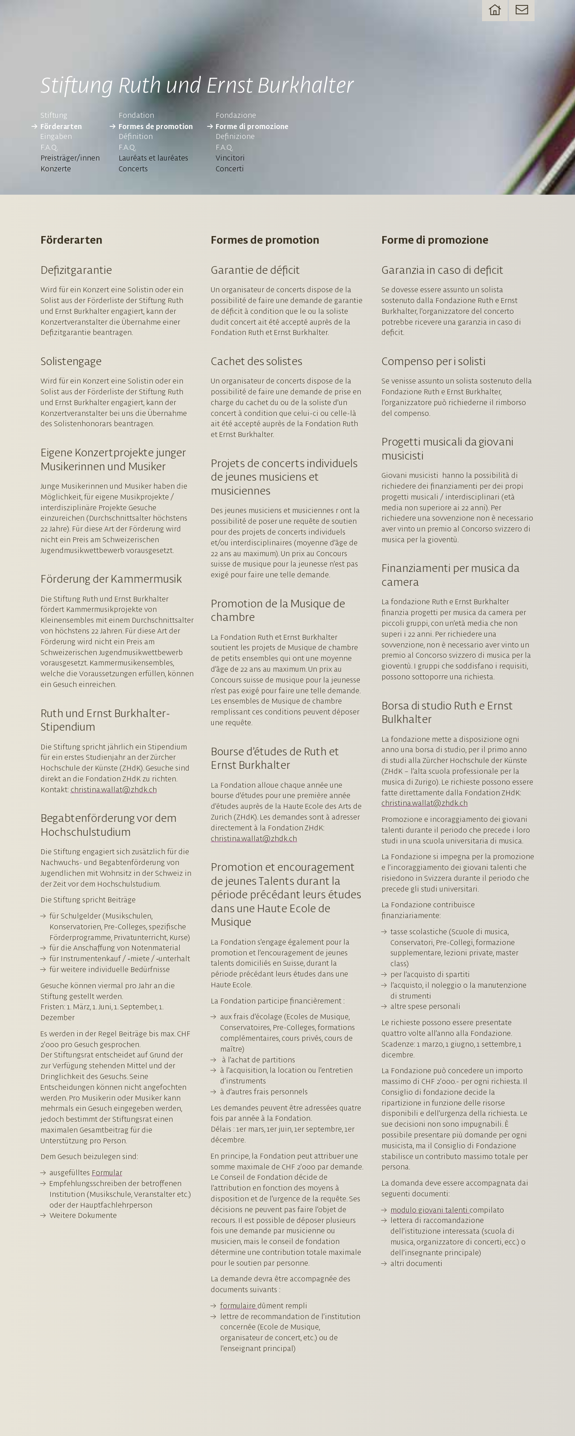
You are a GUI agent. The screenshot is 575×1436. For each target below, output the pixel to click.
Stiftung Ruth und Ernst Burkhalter (197, 84)
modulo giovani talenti (429, 1209)
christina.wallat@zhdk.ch (114, 789)
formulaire (238, 1305)
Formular (107, 1172)
